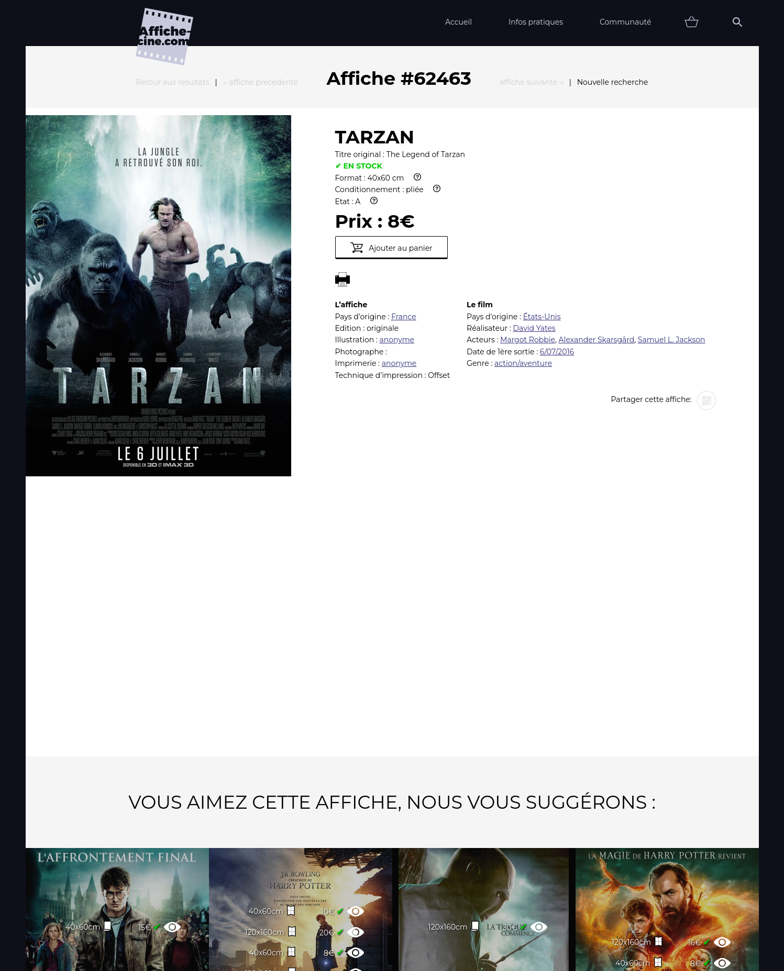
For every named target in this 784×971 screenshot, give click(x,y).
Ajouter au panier (391, 132)
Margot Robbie (527, 224)
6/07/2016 (557, 236)
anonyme (396, 224)
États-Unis (542, 201)
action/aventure (523, 248)
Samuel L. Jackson (671, 224)
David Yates (534, 213)
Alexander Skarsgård (597, 224)
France (403, 201)
